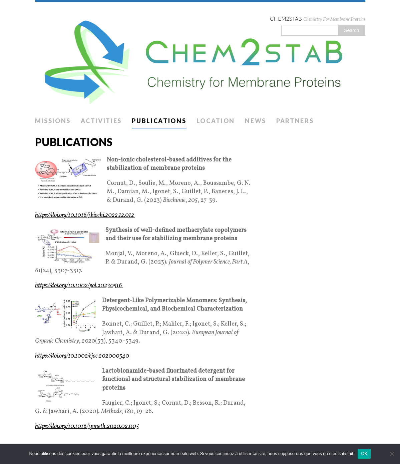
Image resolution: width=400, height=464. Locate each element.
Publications (159, 120)
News (255, 120)
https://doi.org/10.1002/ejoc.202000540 (82, 356)
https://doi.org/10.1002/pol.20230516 (79, 286)
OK (364, 453)
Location (215, 120)
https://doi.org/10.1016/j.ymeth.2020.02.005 (87, 426)
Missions (53, 120)
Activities (101, 120)
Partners (295, 120)
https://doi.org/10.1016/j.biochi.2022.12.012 (85, 215)
